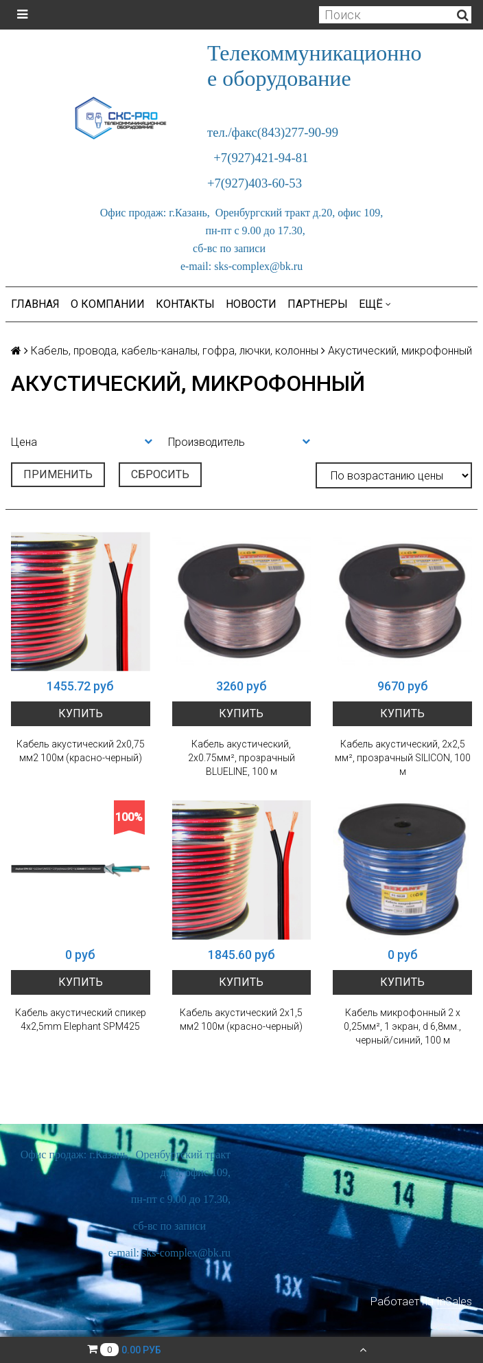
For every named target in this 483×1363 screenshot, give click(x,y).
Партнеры (317, 304)
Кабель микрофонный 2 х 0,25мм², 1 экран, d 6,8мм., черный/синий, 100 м (402, 1026)
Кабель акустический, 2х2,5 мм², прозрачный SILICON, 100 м (403, 758)
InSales (454, 1301)
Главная (35, 304)
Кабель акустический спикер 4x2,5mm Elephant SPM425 (80, 1019)
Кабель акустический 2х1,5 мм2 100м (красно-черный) (241, 1019)
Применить (58, 474)
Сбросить (160, 474)
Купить (80, 713)
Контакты (185, 304)
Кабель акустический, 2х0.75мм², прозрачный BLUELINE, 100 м (241, 758)
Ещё (375, 304)
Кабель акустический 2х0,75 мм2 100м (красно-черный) (80, 751)
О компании (108, 304)
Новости (251, 304)
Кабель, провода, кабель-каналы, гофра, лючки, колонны (174, 350)
